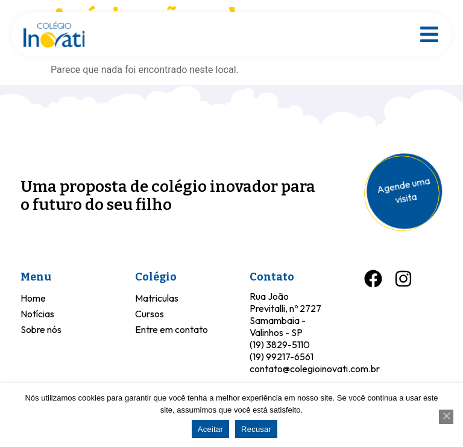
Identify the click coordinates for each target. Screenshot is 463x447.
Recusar (256, 429)
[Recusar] (446, 417)
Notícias (37, 314)
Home (33, 298)
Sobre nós (40, 329)
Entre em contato (171, 329)
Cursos (149, 314)
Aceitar (210, 429)
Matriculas (156, 298)
